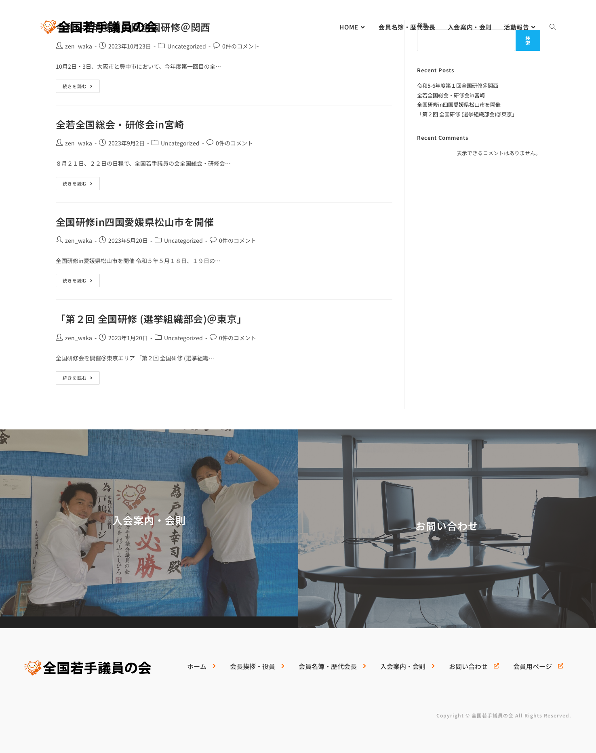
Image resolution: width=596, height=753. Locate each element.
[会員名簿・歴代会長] (331, 669)
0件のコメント (240, 46)
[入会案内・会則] (406, 669)
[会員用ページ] (537, 669)
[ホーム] (200, 669)
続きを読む (78, 84)
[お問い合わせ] (473, 669)
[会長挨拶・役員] (256, 669)
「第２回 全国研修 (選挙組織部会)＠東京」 (151, 318)
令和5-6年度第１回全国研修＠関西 (457, 85)
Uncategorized (186, 46)
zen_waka (78, 46)
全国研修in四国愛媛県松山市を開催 (135, 222)
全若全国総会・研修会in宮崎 (120, 124)
